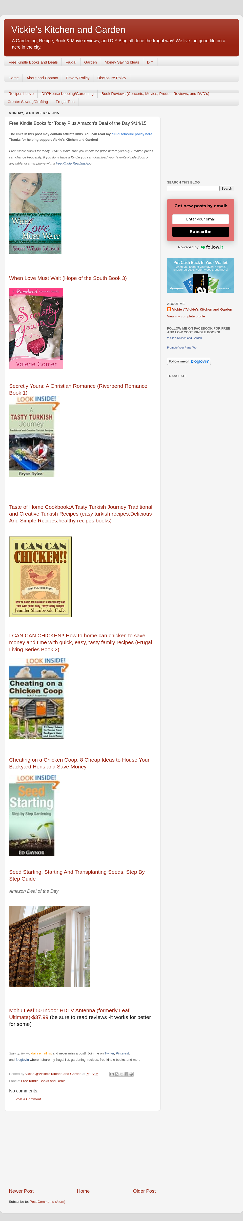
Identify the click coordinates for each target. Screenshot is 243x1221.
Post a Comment (28, 1099)
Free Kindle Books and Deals (33, 62)
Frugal (71, 62)
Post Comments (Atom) (47, 1202)
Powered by (200, 247)
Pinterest (122, 1053)
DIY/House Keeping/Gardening (68, 93)
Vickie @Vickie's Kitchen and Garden (202, 309)
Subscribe (201, 231)
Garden (90, 62)
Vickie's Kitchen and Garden (68, 30)
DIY (150, 62)
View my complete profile (186, 316)
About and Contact (42, 78)
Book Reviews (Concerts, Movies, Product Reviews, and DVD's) (155, 93)
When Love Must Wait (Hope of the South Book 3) (68, 278)
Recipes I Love (21, 93)
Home (14, 78)
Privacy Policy (77, 78)
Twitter (109, 1053)
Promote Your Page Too (181, 347)
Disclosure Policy (111, 78)
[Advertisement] (82, 1149)
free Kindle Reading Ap (72, 163)
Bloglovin (22, 1060)
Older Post (144, 1191)
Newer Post (21, 1191)
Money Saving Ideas (122, 62)
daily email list (42, 1053)
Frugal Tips (65, 101)
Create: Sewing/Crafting (28, 101)
